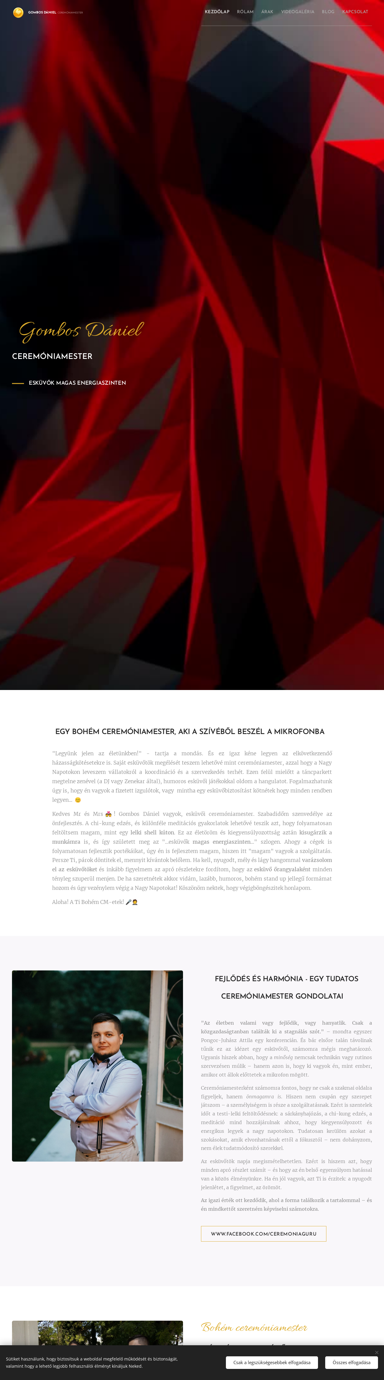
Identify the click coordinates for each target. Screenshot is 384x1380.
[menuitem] (186, 12)
